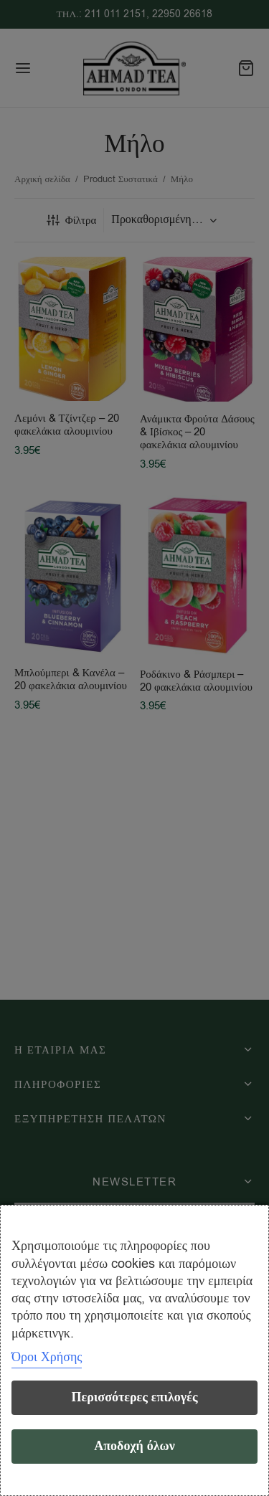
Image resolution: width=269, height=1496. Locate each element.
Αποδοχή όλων (134, 1446)
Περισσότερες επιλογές (134, 1397)
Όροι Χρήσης (46, 1356)
